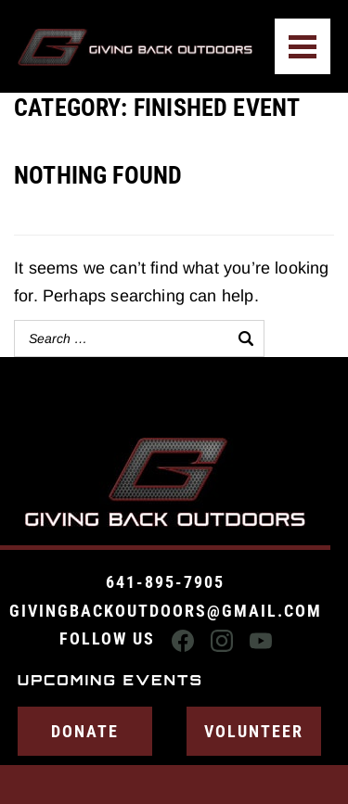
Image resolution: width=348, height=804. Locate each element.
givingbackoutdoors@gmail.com (165, 610)
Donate (85, 731)
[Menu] (302, 46)
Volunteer (253, 731)
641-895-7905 (165, 582)
